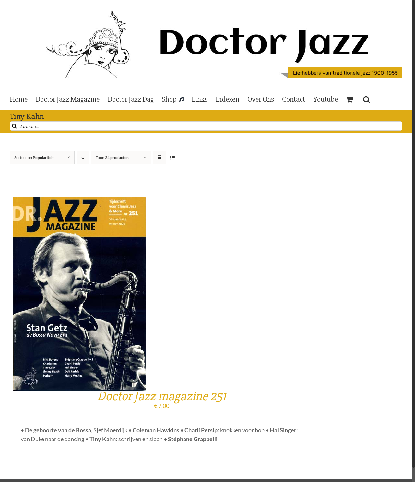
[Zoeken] (14, 126)
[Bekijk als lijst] (172, 157)
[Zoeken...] (206, 126)
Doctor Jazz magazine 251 (161, 396)
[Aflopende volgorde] (83, 157)
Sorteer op (34, 157)
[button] (366, 99)
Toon (112, 157)
